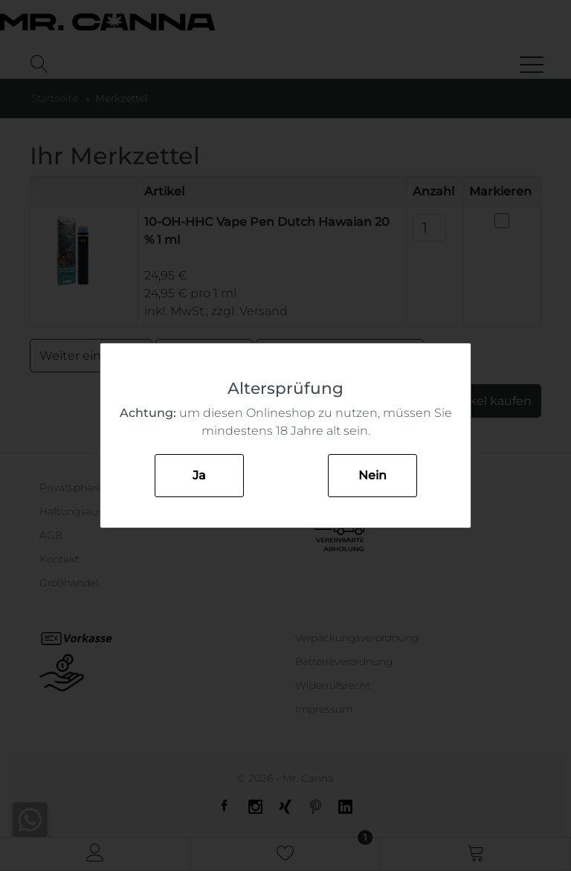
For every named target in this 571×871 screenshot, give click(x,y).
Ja (199, 475)
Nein (372, 475)
